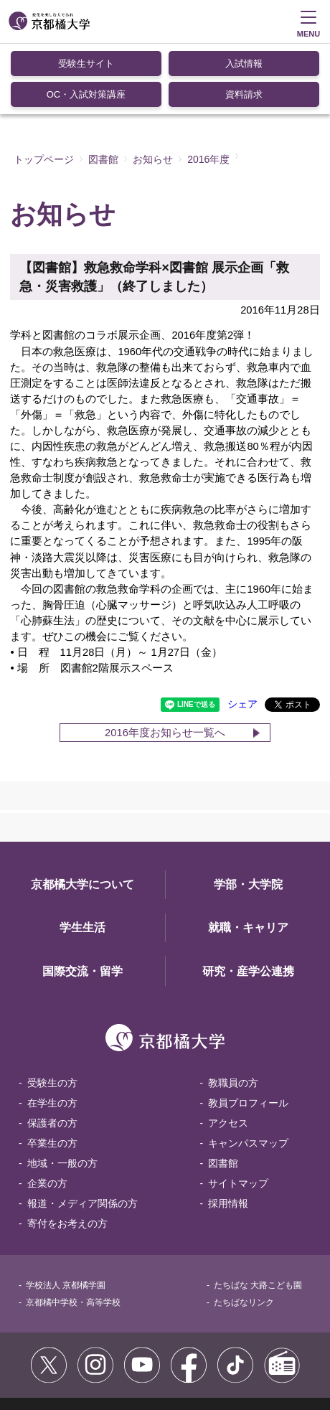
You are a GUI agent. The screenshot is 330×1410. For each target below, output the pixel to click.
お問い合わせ (44, 1359)
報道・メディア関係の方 (82, 1131)
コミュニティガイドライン (143, 1344)
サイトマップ (238, 1111)
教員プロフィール (248, 1031)
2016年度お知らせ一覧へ (165, 661)
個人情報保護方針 (243, 1344)
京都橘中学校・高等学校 (73, 1231)
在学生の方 (52, 1031)
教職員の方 (233, 1011)
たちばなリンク (244, 1231)
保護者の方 (52, 1051)
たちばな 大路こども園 (258, 1213)
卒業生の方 (52, 1071)
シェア (242, 632)
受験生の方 (52, 1011)
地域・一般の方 (62, 1091)
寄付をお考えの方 (67, 1151)
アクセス (228, 1051)
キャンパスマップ (248, 1071)
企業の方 (47, 1111)
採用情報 (228, 1131)
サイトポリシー (49, 1344)
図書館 (223, 1091)
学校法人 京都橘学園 (65, 1213)
